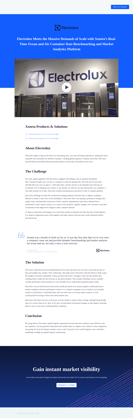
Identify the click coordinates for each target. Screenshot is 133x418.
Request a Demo (66, 383)
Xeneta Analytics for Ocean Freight (42, 132)
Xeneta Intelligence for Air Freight (42, 136)
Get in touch (120, 6)
